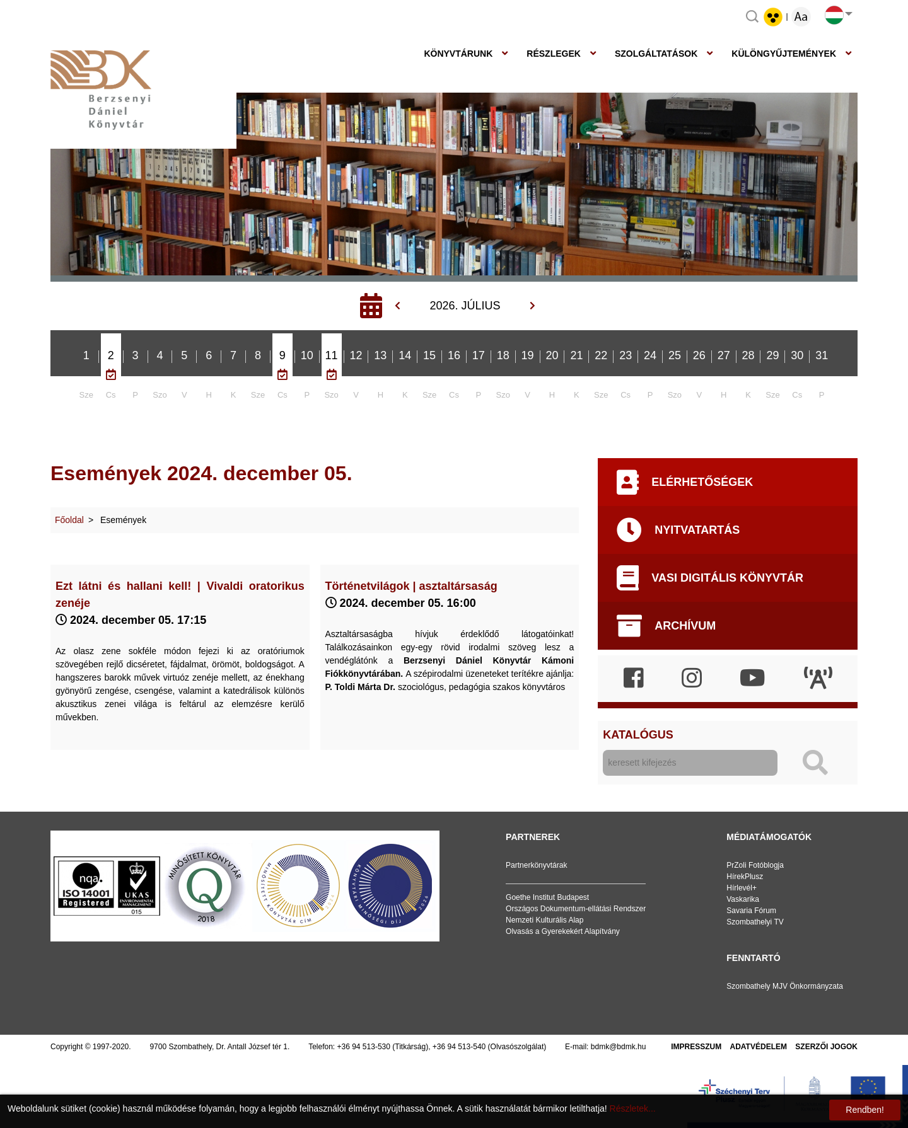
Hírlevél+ (741, 887)
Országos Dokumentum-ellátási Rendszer (576, 908)
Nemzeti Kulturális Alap (544, 920)
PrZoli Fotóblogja (755, 865)
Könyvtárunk (458, 54)
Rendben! (865, 1110)
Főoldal (69, 520)
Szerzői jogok (826, 1046)
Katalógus (638, 734)
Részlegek (554, 54)
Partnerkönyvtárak (536, 865)
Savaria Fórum (751, 910)
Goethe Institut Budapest (547, 897)
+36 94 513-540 (459, 1046)
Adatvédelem (758, 1046)
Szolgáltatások (656, 54)
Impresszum (696, 1046)
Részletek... (633, 1108)
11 (331, 355)
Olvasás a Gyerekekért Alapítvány (563, 931)
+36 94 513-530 (363, 1046)
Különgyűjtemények (783, 54)
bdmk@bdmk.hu (618, 1046)
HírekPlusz (744, 876)
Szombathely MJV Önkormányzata (784, 986)
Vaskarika (742, 899)
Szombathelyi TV (755, 922)
